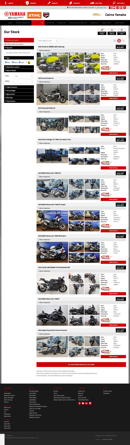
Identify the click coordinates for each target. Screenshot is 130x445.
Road (5, 391)
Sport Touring (8, 400)
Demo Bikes (32, 398)
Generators (32, 402)
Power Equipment (34, 404)
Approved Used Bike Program (38, 406)
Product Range (22, 23)
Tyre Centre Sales (59, 395)
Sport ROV (7, 426)
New (7, 62)
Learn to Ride (82, 398)
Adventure (7, 414)
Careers (80, 395)
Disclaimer (106, 393)
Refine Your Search (12, 40)
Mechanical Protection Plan (62, 398)
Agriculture (7, 416)
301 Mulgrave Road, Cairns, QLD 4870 (80, 7)
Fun (5, 412)
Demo (15, 62)
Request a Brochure (35, 415)
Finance (94, 23)
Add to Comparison (44, 50)
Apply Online (33, 413)
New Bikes (32, 395)
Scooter (6, 402)
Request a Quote (34, 417)
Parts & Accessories (78, 23)
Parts (55, 393)
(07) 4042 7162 (101, 8)
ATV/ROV (7, 419)
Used (21, 62)
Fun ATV (6, 421)
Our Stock (38, 23)
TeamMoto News (83, 400)
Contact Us (81, 391)
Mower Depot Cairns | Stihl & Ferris (64, 400)
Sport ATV (7, 424)
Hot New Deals (33, 391)
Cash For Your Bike (35, 408)
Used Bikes (32, 400)
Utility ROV (7, 428)
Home (10, 23)
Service (61, 23)
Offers (50, 23)
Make (7, 76)
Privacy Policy (107, 391)
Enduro (6, 410)
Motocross (7, 407)
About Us (106, 23)
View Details (113, 73)
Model (7, 81)
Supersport (7, 393)
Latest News (119, 23)
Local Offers (33, 393)
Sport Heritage (8, 398)
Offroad (6, 405)
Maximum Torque (9, 395)
